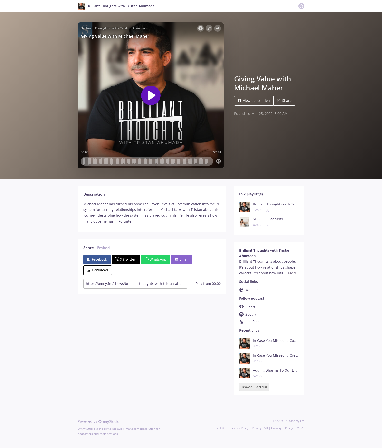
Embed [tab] (103, 247)
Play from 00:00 (206, 283)
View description (254, 100)
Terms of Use (218, 428)
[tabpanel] (151, 212)
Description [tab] (94, 194)
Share (284, 100)
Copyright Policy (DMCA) (287, 428)
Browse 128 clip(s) (254, 387)
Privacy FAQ (260, 428)
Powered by (98, 421)
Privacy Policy (239, 428)
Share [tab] (88, 247)
